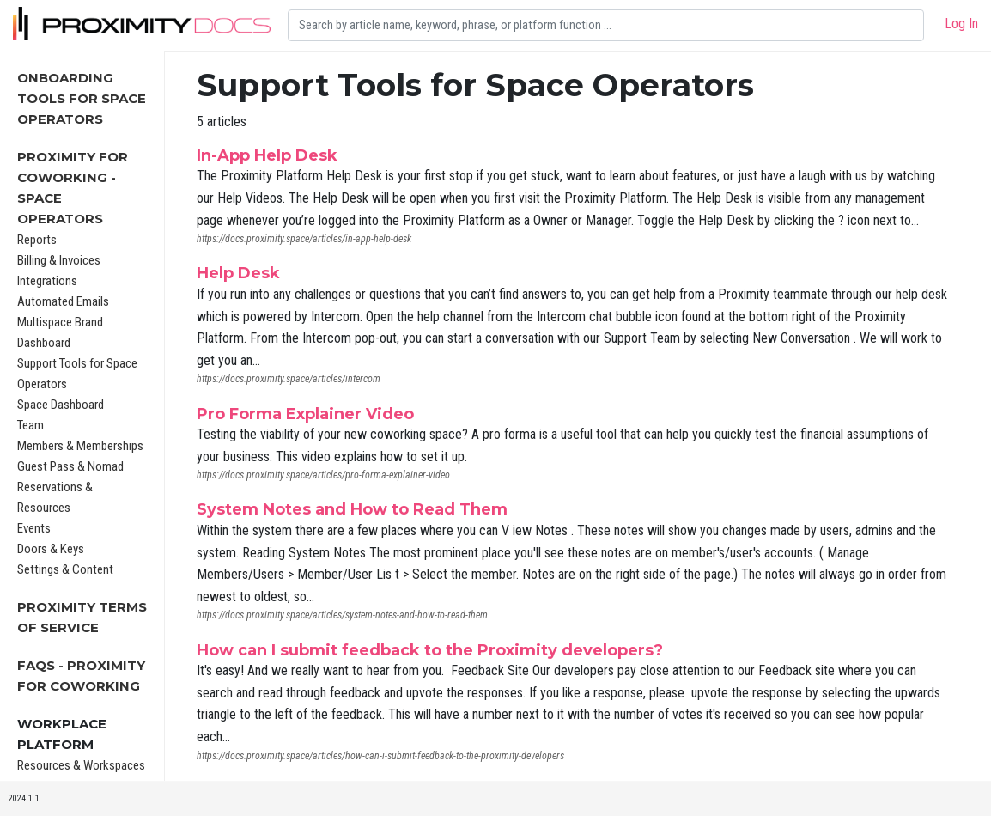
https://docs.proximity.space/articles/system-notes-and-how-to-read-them (342, 615)
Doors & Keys (50, 549)
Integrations (47, 281)
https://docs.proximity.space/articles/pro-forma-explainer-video (323, 475)
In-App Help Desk (267, 155)
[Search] (606, 25)
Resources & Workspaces (81, 765)
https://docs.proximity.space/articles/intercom (288, 379)
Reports (37, 239)
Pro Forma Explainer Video (305, 414)
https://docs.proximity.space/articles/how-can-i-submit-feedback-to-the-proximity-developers (380, 756)
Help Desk (238, 273)
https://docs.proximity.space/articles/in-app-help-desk (304, 239)
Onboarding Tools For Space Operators (81, 98)
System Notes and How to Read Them (352, 509)
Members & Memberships (80, 446)
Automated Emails (63, 301)
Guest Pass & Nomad (70, 466)
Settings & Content (65, 569)
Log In (961, 23)
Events (34, 528)
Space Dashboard (60, 404)
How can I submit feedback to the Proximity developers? (430, 650)
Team (30, 425)
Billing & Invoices (58, 260)
